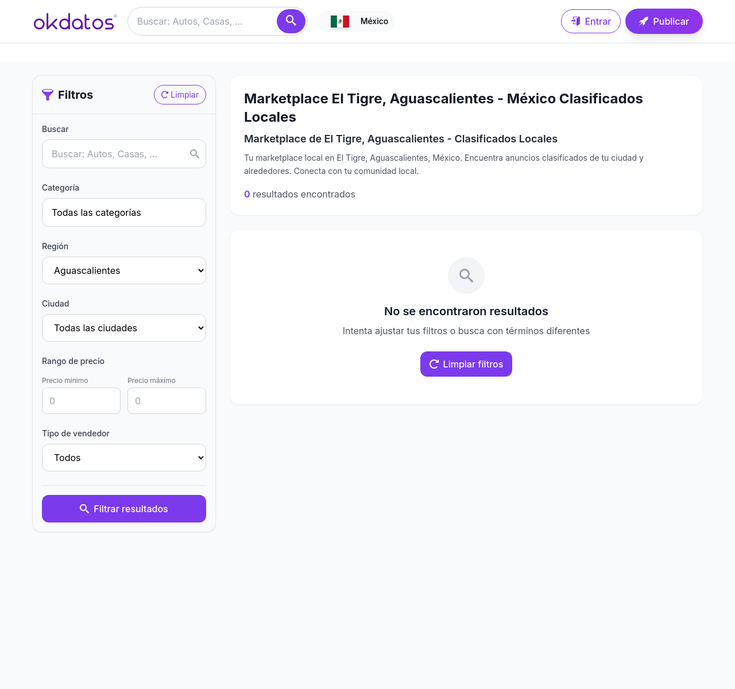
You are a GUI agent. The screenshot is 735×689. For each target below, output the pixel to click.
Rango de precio (73, 361)
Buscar (55, 129)
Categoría (60, 187)
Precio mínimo (65, 380)
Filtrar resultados (124, 508)
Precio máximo (151, 380)
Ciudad (55, 303)
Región (55, 246)
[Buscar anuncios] (217, 21)
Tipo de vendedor (76, 433)
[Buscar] (291, 21)
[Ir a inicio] (75, 21)
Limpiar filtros (467, 364)
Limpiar (180, 94)
